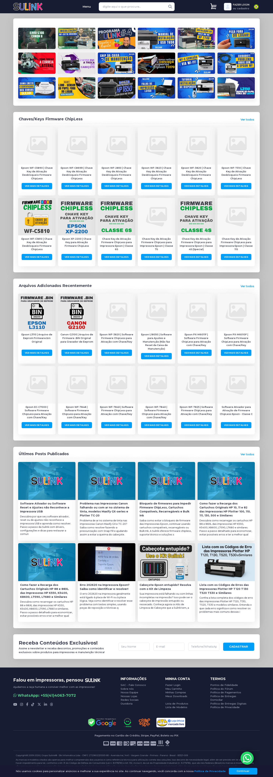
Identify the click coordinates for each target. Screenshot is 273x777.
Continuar (243, 771)
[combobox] (256, 6)
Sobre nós (127, 687)
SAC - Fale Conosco (133, 684)
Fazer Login (172, 684)
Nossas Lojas (129, 695)
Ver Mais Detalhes (37, 185)
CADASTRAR (238, 646)
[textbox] (256, 6)
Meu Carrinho (173, 687)
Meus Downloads (176, 695)
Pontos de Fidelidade (224, 684)
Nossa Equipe (129, 691)
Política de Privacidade (225, 706)
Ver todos (247, 119)
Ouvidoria (127, 702)
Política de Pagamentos (225, 691)
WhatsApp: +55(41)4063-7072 (44, 694)
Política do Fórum (221, 687)
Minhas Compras (175, 691)
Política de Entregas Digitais (228, 702)
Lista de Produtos (176, 702)
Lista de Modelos (176, 706)
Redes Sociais (130, 699)
